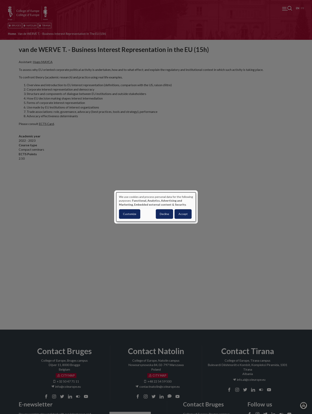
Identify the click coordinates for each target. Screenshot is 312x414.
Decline (164, 214)
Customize (129, 214)
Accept (183, 214)
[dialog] (156, 207)
